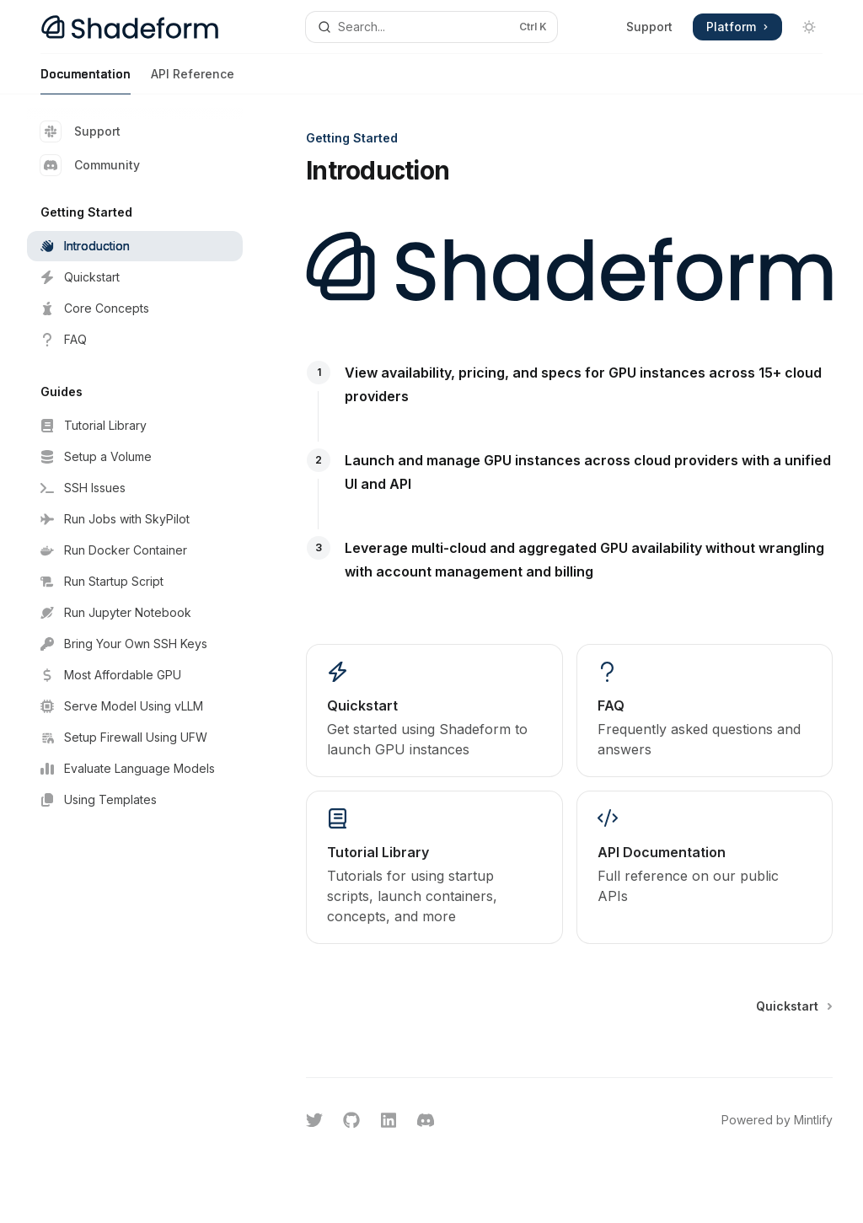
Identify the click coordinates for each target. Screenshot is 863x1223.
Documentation (85, 80)
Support (649, 26)
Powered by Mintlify (777, 1120)
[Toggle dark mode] (809, 26)
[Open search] (432, 27)
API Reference (192, 80)
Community (90, 165)
